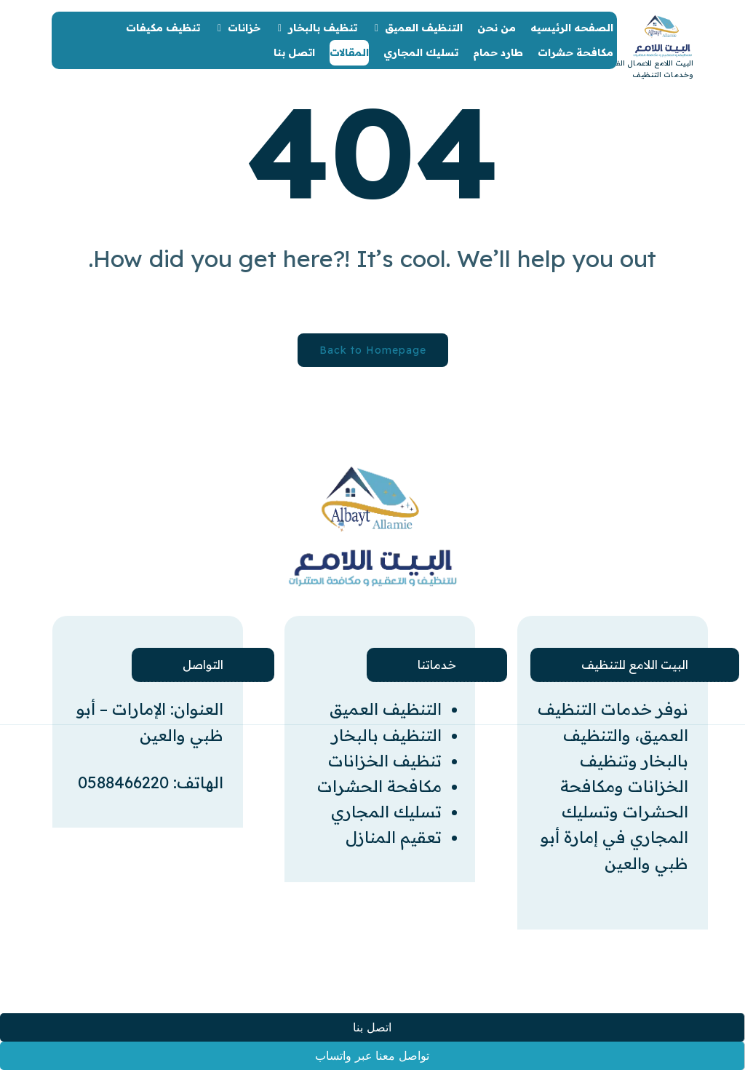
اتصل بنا (372, 1027)
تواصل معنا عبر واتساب (372, 1056)
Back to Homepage (372, 350)
